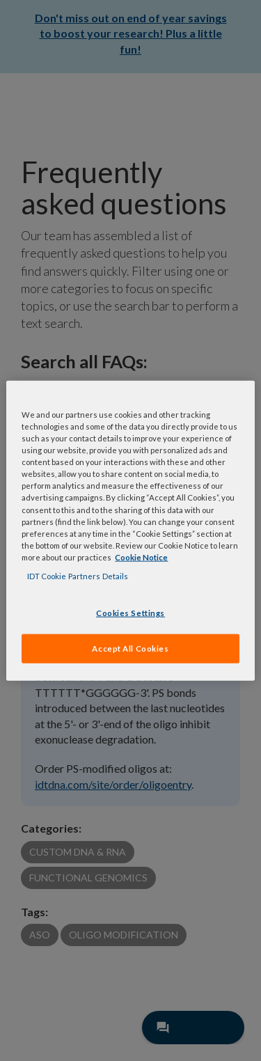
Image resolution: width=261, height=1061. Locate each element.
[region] (130, 531)
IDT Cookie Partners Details (77, 575)
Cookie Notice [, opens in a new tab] (141, 556)
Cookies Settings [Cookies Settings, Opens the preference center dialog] (130, 613)
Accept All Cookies (130, 647)
